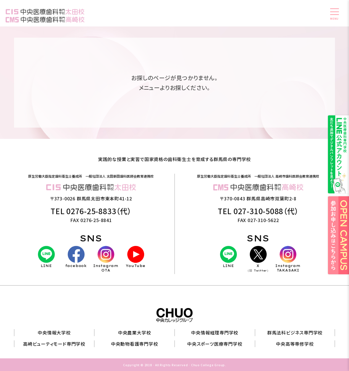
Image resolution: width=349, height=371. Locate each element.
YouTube (136, 257)
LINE (46, 257)
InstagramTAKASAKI (288, 259)
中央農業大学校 (134, 332)
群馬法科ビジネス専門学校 (295, 332)
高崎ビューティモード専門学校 (54, 343)
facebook (76, 257)
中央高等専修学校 (295, 343)
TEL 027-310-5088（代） (258, 211)
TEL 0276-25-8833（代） (91, 211)
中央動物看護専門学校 (134, 343)
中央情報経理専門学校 (214, 332)
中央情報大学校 (54, 332)
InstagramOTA (106, 259)
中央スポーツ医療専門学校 (215, 343)
